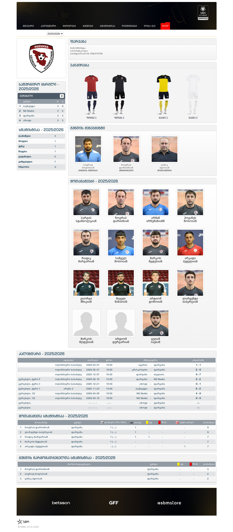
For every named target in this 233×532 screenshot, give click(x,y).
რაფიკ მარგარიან (36, 437)
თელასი (159, 374)
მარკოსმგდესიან (155, 260)
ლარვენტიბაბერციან (190, 300)
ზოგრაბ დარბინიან (37, 427)
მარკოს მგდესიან (36, 441)
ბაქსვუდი (29, 106)
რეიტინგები (129, 26)
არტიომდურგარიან (120, 340)
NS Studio (28, 111)
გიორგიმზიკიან (86, 300)
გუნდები (88, 26)
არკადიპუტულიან (190, 260)
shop (165, 26)
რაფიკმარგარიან (86, 260)
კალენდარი (48, 26)
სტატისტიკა (107, 26)
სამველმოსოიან (120, 260)
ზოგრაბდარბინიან (121, 219)
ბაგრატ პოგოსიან (36, 473)
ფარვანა (28, 115)
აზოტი (27, 120)
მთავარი (28, 26)
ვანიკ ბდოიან (33, 478)
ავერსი (142, 365)
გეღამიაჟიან (155, 340)
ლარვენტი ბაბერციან (38, 432)
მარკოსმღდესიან (86, 340)
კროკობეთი (139, 369)
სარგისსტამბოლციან (86, 219)
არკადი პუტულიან (36, 446)
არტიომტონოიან (155, 300)
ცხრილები (69, 26)
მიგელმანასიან (121, 300)
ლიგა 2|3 (149, 26)
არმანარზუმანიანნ (155, 219)
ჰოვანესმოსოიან (190, 219)
